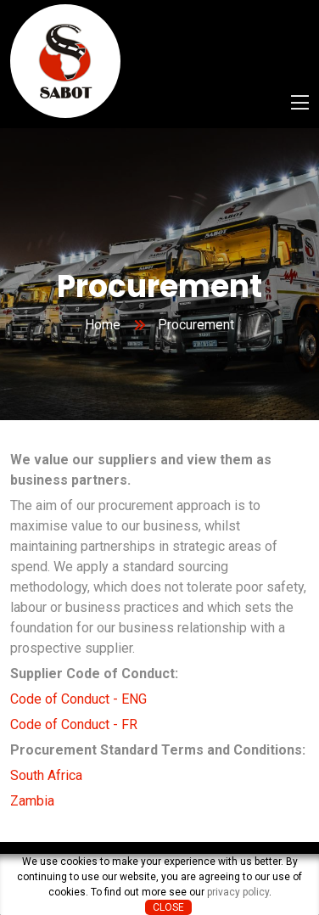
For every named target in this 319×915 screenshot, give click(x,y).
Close (168, 907)
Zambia (32, 801)
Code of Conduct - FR (73, 724)
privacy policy (238, 892)
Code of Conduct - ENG (78, 699)
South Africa (46, 775)
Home (102, 325)
